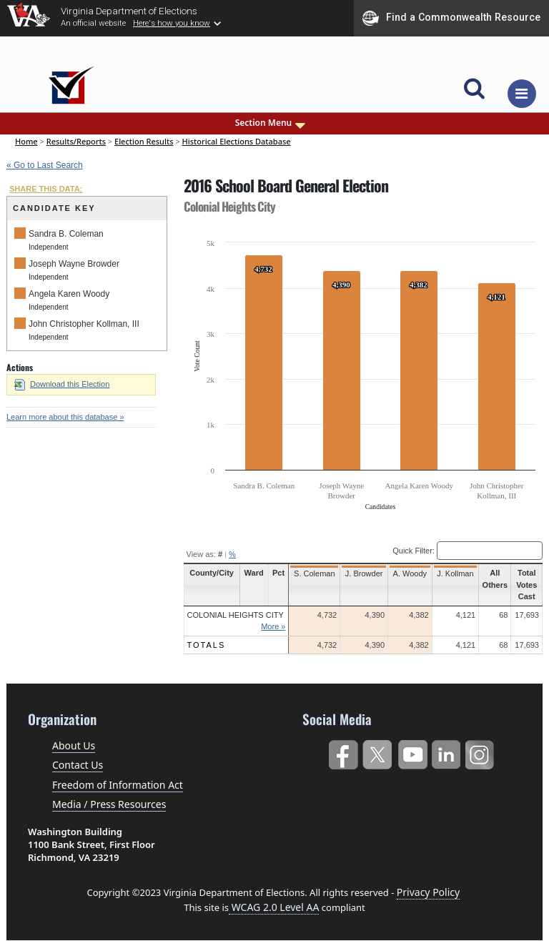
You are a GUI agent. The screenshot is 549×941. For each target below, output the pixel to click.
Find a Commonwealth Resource (451, 18)
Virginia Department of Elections (129, 10)
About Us (73, 745)
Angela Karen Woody (69, 294)
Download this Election (61, 384)
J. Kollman (455, 573)
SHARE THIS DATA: (45, 188)
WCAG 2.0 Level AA (274, 907)
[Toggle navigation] (522, 93)
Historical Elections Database (236, 141)
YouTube (412, 752)
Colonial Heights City (235, 615)
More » (273, 626)
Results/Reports (76, 141)
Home (26, 141)
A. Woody (410, 573)
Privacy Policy (428, 892)
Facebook (343, 752)
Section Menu (271, 123)
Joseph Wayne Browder (74, 264)
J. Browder (364, 573)
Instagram (481, 752)
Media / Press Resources (109, 804)
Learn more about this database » (65, 417)
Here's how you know (171, 23)
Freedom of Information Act (117, 785)
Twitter (377, 752)
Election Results (144, 141)
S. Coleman (314, 573)
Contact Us (77, 765)
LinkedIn (446, 752)
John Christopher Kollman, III (84, 324)
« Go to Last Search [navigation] (44, 165)
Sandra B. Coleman (66, 234)
